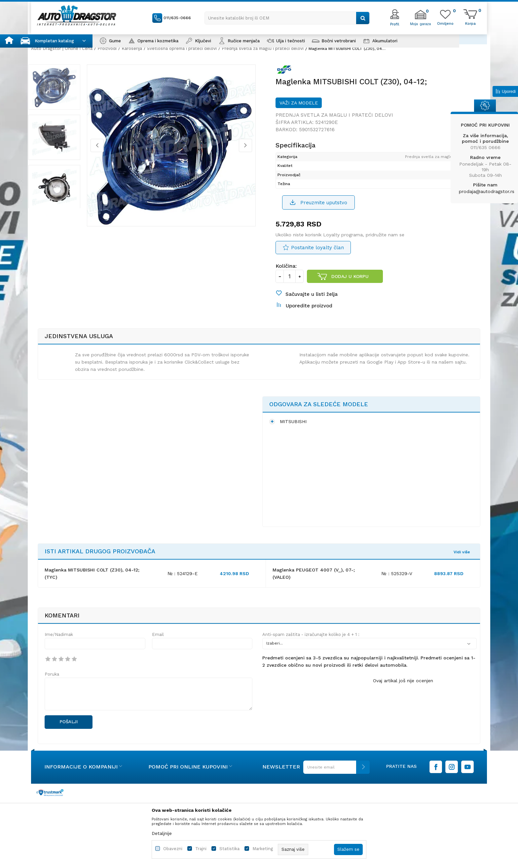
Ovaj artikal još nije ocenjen (403, 687)
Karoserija (132, 48)
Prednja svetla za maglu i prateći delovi (263, 48)
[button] (287, 18)
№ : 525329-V (397, 580)
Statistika (229, 848)
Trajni (200, 848)
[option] (62, 88)
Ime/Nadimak (59, 641)
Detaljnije (162, 833)
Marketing (262, 848)
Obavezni (172, 848)
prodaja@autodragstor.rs (486, 191)
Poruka (52, 681)
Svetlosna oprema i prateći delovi (182, 48)
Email (158, 641)
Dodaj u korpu (350, 280)
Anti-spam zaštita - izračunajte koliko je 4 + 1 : (310, 641)
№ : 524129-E (182, 580)
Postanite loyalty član (317, 252)
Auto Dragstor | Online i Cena (61, 48)
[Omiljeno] (445, 23)
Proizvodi (107, 48)
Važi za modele (298, 105)
